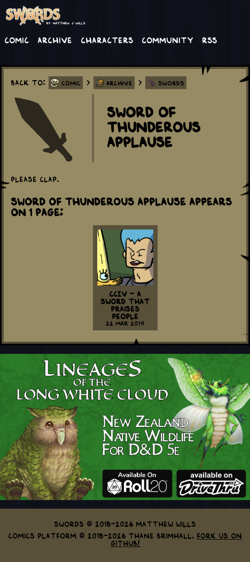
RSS (209, 39)
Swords (171, 83)
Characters (107, 39)
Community (167, 39)
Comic (16, 39)
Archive (54, 39)
